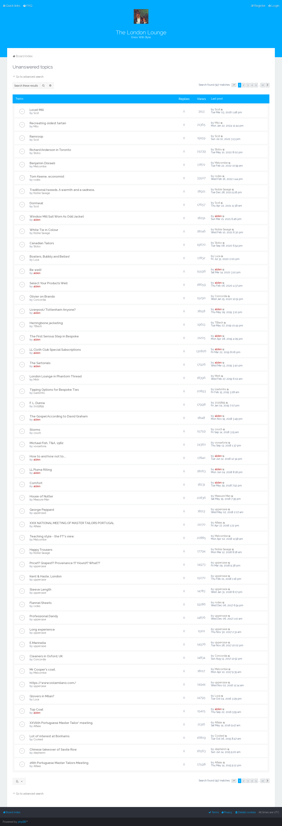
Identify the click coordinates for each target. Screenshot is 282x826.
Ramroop (36, 136)
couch (37, 432)
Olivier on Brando (42, 296)
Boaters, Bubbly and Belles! (50, 256)
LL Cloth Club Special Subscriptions (55, 349)
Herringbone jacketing (46, 323)
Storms (35, 429)
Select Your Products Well (49, 283)
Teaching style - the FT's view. (52, 536)
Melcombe (39, 166)
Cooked (38, 739)
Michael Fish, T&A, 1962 (46, 443)
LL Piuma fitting (41, 469)
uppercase (39, 512)
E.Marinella (38, 643)
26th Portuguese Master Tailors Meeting (59, 763)
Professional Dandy (44, 616)
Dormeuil (36, 203)
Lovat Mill (37, 110)
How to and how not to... (48, 456)
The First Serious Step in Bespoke (54, 336)
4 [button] (252, 85)
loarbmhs (39, 392)
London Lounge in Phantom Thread (56, 376)
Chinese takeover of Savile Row (53, 749)
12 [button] (263, 85)
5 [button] (256, 85)
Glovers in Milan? (42, 696)
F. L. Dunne (37, 403)
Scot (36, 113)
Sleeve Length (40, 589)
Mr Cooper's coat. (43, 669)
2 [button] (243, 85)
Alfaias (37, 526)
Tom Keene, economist (47, 176)
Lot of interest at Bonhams (49, 736)
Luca (36, 259)
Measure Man (41, 499)
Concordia (39, 299)
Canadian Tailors (42, 243)
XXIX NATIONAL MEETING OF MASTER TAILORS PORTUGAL (72, 523)
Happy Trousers (41, 549)
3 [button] (248, 85)
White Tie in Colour (44, 230)
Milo (36, 126)
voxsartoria (39, 446)
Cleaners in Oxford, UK (46, 656)
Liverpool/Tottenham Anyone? (53, 309)
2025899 (38, 406)
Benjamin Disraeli (42, 163)
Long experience (42, 629)
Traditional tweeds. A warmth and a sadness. (62, 190)
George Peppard (42, 509)
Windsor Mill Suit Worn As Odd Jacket (57, 216)
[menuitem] (27, 5)
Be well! (35, 270)
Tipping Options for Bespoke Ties (54, 389)
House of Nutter (41, 496)
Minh (36, 379)
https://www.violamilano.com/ (53, 683)
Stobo (37, 153)
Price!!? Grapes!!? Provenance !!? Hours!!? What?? (65, 563)
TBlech (37, 326)
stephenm (39, 752)
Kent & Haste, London (46, 576)
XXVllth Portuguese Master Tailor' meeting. (61, 723)
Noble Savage (41, 193)
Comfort (36, 483)
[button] (234, 85)
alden (36, 219)
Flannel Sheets (41, 603)
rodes (36, 179)
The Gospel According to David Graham (59, 416)
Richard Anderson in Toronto (50, 150)
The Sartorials (40, 363)
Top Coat (36, 709)
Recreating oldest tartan (48, 123)
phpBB (22, 821)
